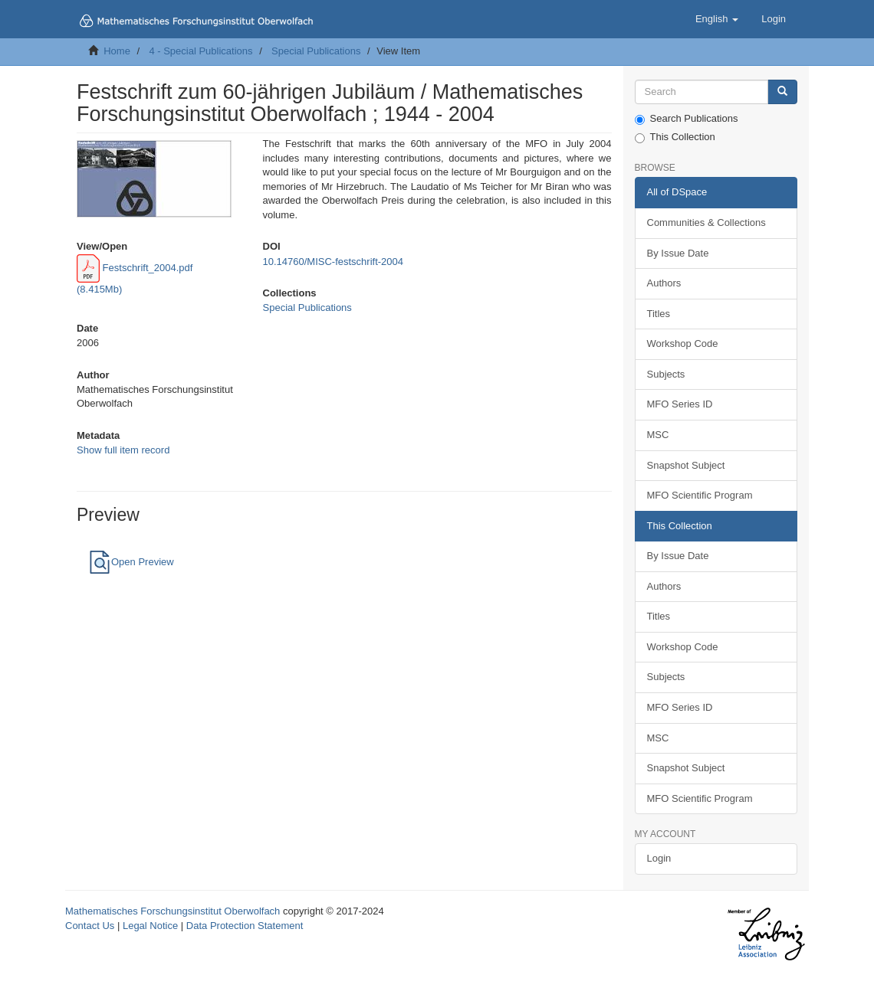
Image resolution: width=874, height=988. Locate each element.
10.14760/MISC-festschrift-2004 (333, 261)
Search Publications (686, 119)
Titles (659, 313)
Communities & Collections (706, 222)
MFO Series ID (680, 404)
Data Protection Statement (244, 925)
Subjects (666, 374)
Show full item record (123, 450)
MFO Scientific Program (700, 495)
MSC (658, 434)
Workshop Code (682, 343)
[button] (717, 19)
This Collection (675, 137)
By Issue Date (678, 253)
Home (117, 51)
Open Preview (131, 562)
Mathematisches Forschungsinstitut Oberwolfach (172, 911)
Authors (664, 283)
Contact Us (89, 925)
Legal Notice (150, 925)
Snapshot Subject (686, 465)
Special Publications (315, 51)
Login (659, 858)
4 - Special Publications (200, 51)
